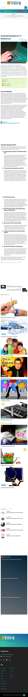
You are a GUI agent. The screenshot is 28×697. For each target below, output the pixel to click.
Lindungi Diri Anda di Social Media (7, 487)
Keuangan (3, 334)
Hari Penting (3, 686)
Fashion (2, 673)
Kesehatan (3, 668)
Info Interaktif (3, 688)
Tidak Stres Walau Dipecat (6, 378)
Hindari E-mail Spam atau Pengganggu (14, 524)
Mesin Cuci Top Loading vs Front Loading (14, 518)
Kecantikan (3, 670)
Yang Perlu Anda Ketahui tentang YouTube (14, 530)
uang (15, 67)
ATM (2, 65)
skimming (11, 262)
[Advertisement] (14, 26)
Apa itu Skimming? (7, 83)
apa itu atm (5, 643)
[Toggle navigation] (2, 11)
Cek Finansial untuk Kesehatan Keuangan (9, 336)
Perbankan (8, 38)
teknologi (9, 72)
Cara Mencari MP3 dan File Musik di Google (14, 512)
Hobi (11, 678)
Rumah (11, 670)
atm (4, 262)
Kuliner (2, 678)
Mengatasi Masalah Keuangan (7, 419)
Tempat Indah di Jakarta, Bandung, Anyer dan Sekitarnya (11, 597)
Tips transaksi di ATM (7, 85)
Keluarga (3, 443)
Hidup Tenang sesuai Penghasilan (7, 355)
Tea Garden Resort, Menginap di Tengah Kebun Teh (10, 578)
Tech (11, 673)
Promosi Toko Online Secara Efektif (13, 535)
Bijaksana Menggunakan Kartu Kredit (11, 123)
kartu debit (19, 262)
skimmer (7, 262)
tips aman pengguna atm (11, 643)
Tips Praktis (3, 681)
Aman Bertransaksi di (11, 36)
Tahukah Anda (4, 683)
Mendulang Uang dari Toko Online (7, 465)
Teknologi (3, 38)
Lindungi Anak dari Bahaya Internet (8, 446)
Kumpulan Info (8, 694)
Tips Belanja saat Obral (5, 400)
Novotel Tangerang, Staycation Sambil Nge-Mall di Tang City (12, 559)
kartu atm (14, 262)
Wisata (2, 675)
